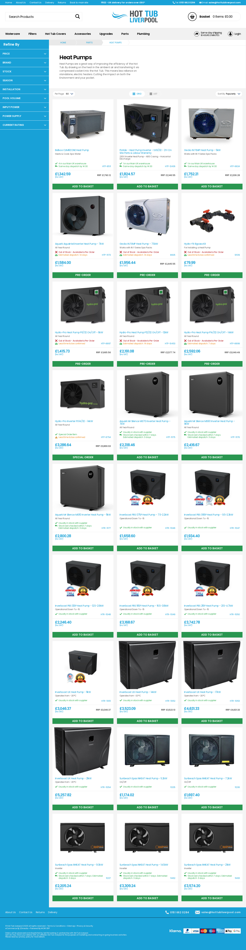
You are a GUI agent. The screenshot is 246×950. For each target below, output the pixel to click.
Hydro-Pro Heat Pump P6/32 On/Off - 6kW (79, 332)
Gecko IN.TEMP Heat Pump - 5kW (202, 150)
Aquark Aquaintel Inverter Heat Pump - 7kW (79, 244)
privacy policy (25, 937)
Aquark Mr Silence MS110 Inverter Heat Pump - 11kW (83, 514)
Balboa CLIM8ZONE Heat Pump (72, 150)
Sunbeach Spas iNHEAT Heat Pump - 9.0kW (79, 864)
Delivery (49, 2)
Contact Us (35, 2)
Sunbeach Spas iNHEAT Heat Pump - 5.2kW (143, 778)
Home (8, 2)
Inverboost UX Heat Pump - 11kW (73, 692)
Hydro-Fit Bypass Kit (195, 244)
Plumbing (143, 34)
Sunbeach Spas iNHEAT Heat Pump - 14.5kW (144, 864)
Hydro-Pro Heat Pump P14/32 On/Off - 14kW (209, 332)
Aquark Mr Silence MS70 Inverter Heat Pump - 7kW (145, 422)
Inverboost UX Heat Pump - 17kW (202, 692)
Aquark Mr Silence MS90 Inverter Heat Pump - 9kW (209, 422)
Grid (137, 93)
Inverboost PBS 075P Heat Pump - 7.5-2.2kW (144, 514)
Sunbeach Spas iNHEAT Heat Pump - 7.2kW (208, 778)
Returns (62, 2)
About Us (21, 2)
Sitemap (71, 926)
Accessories (82, 34)
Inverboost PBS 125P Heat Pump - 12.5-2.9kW (79, 605)
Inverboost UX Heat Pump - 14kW (138, 692)
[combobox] (63, 94)
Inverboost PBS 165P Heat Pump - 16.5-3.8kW (144, 605)
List (153, 93)
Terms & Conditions (56, 926)
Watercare (12, 34)
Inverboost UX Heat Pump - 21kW (73, 778)
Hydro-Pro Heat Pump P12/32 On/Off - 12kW (144, 332)
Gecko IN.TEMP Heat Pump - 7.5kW (139, 244)
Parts (125, 34)
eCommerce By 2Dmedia (16, 928)
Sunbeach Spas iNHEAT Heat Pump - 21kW (207, 864)
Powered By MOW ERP (40, 928)
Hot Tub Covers (55, 34)
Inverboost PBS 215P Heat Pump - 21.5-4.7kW (208, 605)
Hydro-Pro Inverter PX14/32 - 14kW (74, 421)
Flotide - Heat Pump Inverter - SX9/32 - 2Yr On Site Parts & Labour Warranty (146, 151)
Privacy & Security (85, 926)
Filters (32, 34)
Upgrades (106, 34)
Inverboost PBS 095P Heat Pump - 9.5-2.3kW (208, 514)
